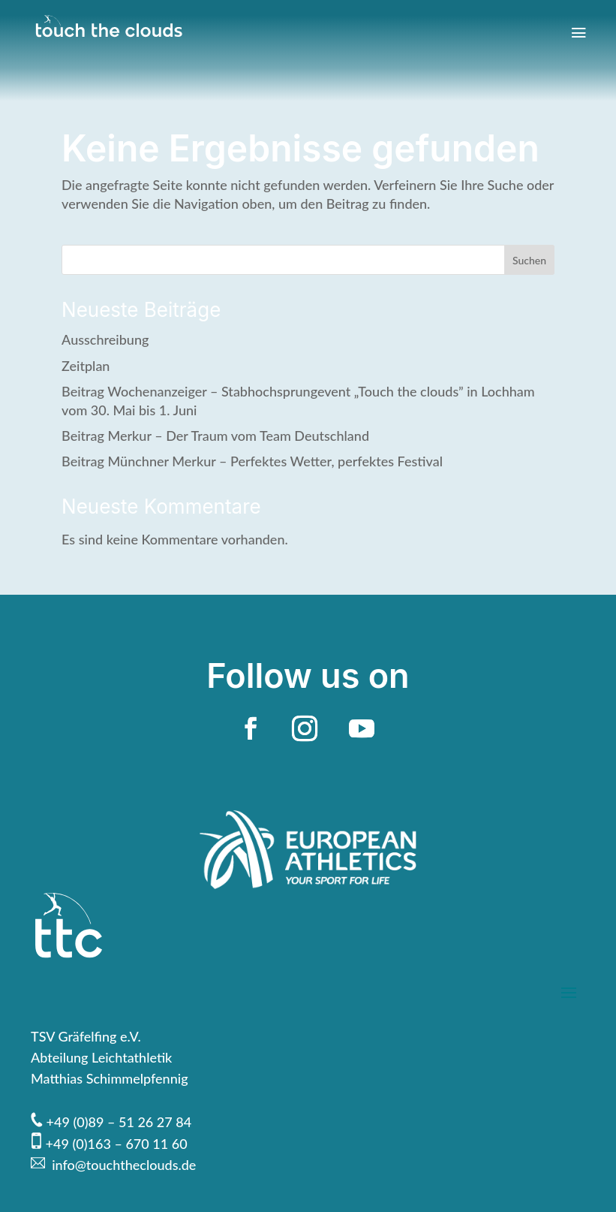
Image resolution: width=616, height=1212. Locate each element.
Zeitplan (86, 365)
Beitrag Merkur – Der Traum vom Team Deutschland (215, 435)
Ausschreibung (105, 339)
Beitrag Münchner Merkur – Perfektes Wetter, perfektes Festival (252, 461)
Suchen (529, 260)
